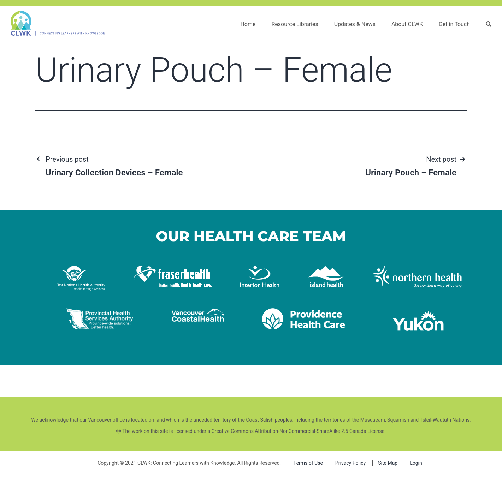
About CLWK (407, 24)
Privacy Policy (350, 463)
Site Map (387, 463)
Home (247, 24)
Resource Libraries (294, 24)
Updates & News (355, 24)
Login (416, 463)
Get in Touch (454, 24)
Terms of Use (308, 463)
